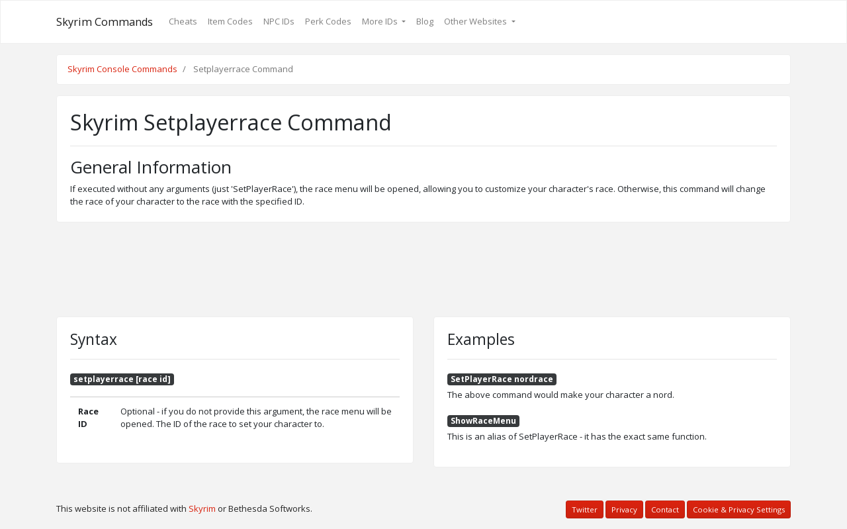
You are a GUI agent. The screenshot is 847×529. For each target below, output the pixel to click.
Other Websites (476, 21)
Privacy (624, 509)
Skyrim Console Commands (122, 69)
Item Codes (230, 21)
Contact (665, 509)
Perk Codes (328, 21)
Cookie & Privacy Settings (739, 509)
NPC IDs (278, 21)
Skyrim (202, 508)
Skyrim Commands (104, 22)
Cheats (183, 21)
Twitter (585, 509)
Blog (424, 21)
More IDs (381, 21)
